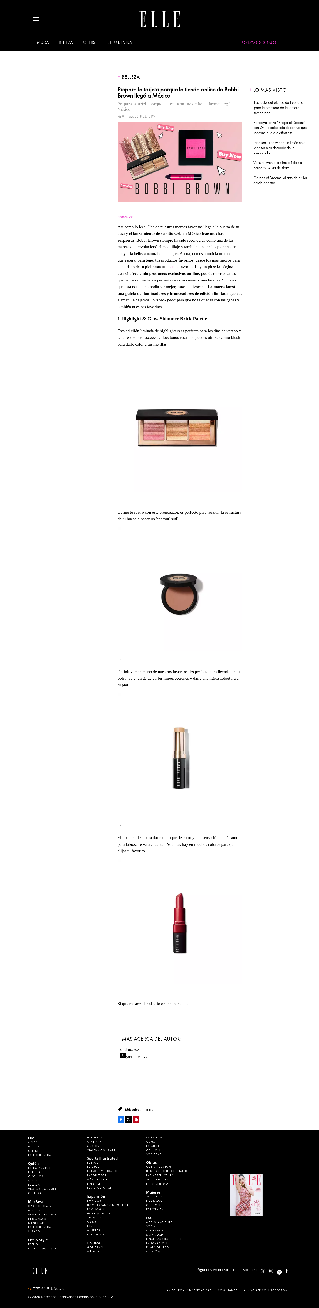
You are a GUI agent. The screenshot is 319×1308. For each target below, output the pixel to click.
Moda (43, 42)
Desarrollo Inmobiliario (167, 1171)
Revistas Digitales (259, 42)
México (93, 1251)
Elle (31, 1138)
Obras (92, 1221)
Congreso (155, 1137)
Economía (95, 1209)
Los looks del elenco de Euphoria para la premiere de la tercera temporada (278, 107)
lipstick (172, 266)
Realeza (34, 1172)
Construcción (158, 1166)
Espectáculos (39, 1167)
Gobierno (95, 1247)
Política (93, 1243)
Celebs (89, 42)
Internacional (99, 1213)
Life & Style (38, 1240)
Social (151, 1226)
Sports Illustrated (102, 1158)
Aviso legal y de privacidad (189, 1290)
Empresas (94, 1200)
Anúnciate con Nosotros (265, 1290)
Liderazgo (154, 1200)
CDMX (150, 1141)
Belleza (66, 42)
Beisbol (93, 1166)
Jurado (34, 1231)
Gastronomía (39, 1206)
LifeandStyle (97, 1234)
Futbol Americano (102, 1171)
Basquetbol (96, 1175)
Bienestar (36, 1222)
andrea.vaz (129, 1049)
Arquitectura (157, 1179)
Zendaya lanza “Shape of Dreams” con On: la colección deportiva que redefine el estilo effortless (280, 127)
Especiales (154, 1209)
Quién (33, 1163)
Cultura (34, 1193)
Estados (153, 1146)
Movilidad (154, 1234)
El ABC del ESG (157, 1247)
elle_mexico (275, 1270)
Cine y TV (94, 1141)
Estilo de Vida (39, 1227)
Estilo (33, 1244)
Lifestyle (94, 1183)
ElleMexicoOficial (290, 1270)
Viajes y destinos (42, 1214)
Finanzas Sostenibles (164, 1239)
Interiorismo (157, 1183)
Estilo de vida (119, 42)
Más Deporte (97, 1179)
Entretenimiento (42, 1248)
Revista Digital (99, 1187)
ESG (90, 1225)
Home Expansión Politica (108, 1205)
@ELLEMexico (137, 1056)
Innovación (156, 1243)
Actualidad (155, 1196)
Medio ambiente (159, 1222)
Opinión (153, 1150)
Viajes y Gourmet (42, 1188)
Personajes (37, 1218)
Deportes (94, 1137)
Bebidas (34, 1210)
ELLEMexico (263, 1271)
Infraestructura (160, 1175)
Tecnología (97, 1217)
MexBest (35, 1201)
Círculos (35, 1176)
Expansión (96, 1196)
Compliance (228, 1290)
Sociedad (154, 1154)
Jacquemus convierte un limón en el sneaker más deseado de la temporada (279, 148)
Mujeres (93, 1230)
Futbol (92, 1162)
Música (93, 1146)
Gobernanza (156, 1230)
